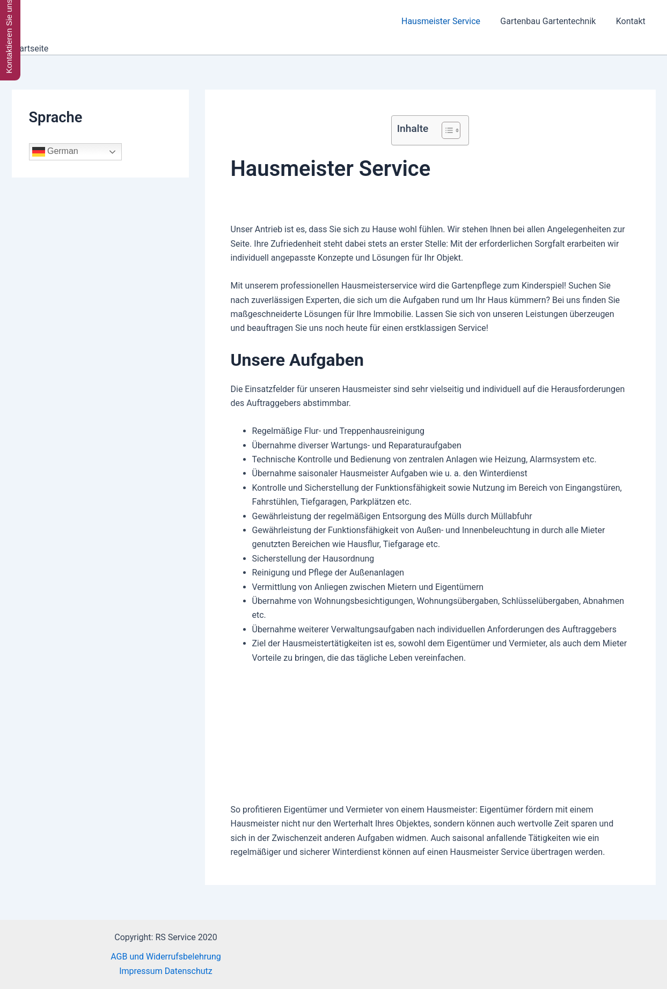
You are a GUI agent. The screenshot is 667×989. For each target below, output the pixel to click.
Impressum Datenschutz (165, 971)
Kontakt (632, 21)
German (55, 151)
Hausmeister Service (447, 21)
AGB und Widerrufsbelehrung (166, 956)
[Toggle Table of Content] (446, 130)
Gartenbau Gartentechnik (552, 21)
